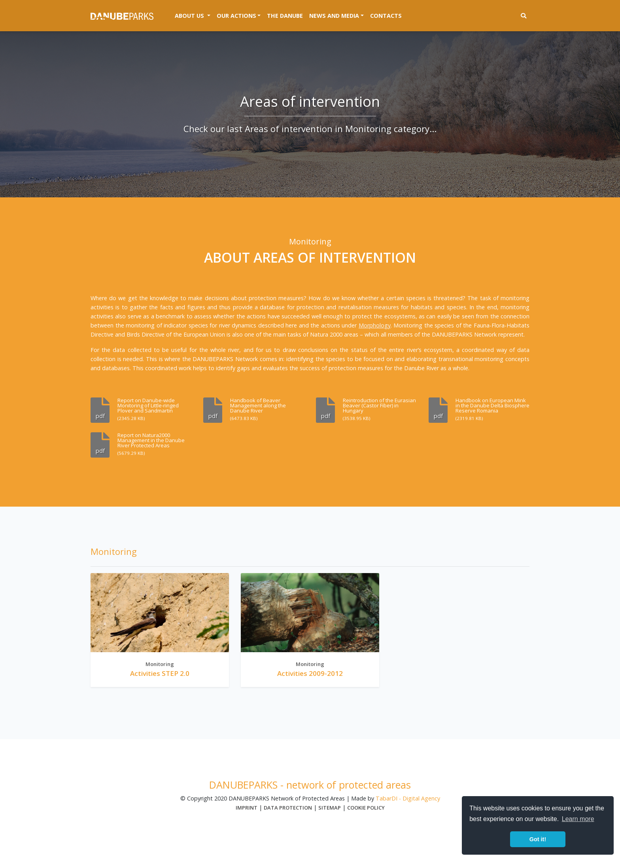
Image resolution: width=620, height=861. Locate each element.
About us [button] (194, 15)
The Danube (285, 15)
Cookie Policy (366, 807)
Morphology (375, 325)
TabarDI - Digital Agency (408, 798)
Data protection (288, 807)
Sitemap (329, 807)
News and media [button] (334, 15)
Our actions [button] (236, 15)
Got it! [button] (537, 839)
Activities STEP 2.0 (159, 673)
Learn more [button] (578, 819)
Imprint (246, 807)
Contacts (386, 15)
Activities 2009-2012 (310, 673)
